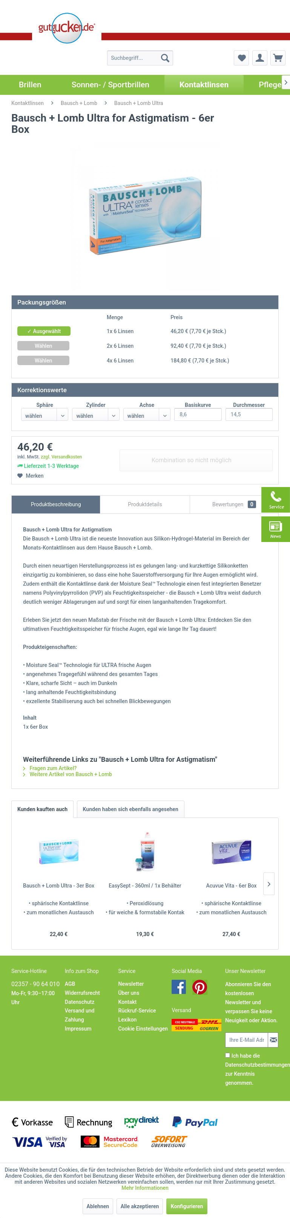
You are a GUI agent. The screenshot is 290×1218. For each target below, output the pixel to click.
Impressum (78, 1029)
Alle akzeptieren (140, 1206)
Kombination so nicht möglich (192, 460)
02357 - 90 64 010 (35, 984)
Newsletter (131, 984)
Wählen (43, 346)
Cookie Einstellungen (143, 1029)
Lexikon (127, 1020)
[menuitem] (140, 57)
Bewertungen (234, 504)
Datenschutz (79, 1002)
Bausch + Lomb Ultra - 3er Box (58, 886)
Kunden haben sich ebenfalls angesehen (130, 809)
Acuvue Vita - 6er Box (231, 886)
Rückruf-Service (137, 1011)
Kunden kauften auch (42, 809)
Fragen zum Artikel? (50, 768)
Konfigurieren (187, 1206)
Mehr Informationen (145, 1188)
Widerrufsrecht (82, 993)
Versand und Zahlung (80, 1015)
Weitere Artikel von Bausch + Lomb (67, 774)
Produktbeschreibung (56, 504)
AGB (70, 984)
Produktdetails (145, 504)
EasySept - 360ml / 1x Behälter (145, 886)
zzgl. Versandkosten (61, 457)
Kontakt (127, 1002)
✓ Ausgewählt (44, 331)
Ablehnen (98, 1206)
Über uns (129, 993)
